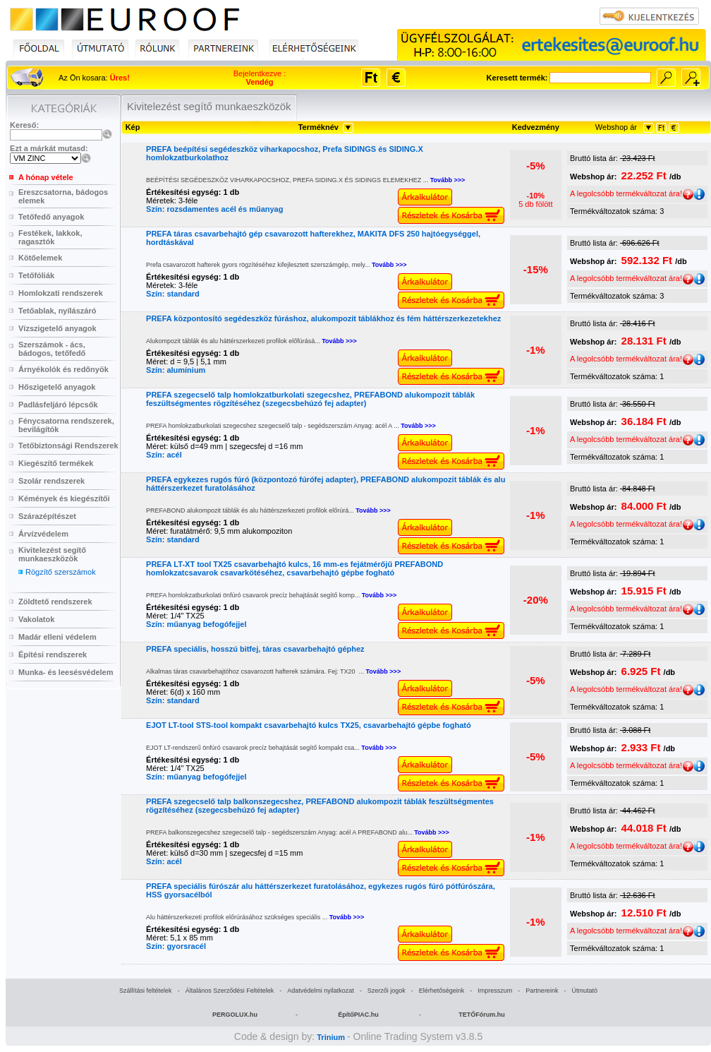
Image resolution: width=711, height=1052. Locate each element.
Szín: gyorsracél (176, 946)
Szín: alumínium (175, 370)
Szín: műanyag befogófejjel (196, 624)
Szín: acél (164, 454)
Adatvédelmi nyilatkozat (320, 990)
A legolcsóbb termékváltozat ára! (631, 193)
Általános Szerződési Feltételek (230, 990)
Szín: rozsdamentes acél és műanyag (214, 209)
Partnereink (541, 990)
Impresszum (495, 990)
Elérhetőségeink (442, 990)
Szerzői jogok (386, 990)
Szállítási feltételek (145, 990)
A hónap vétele (45, 177)
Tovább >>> (448, 180)
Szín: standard (173, 293)
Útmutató (584, 990)
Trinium (331, 1037)
